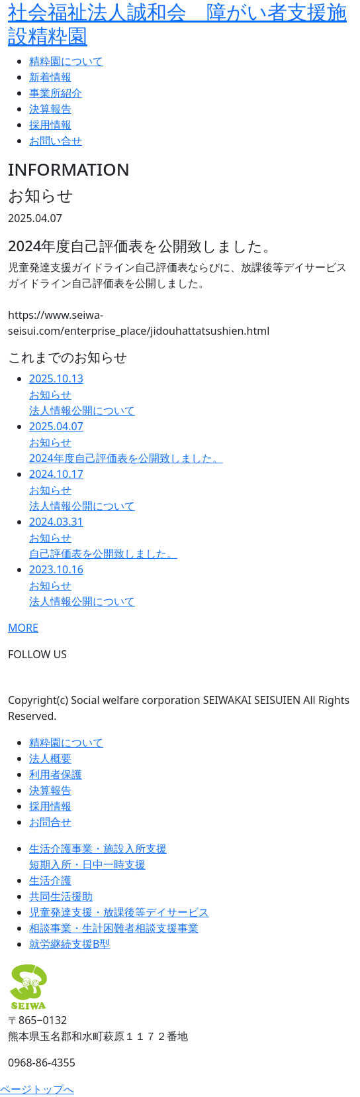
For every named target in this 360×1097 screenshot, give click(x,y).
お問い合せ (55, 140)
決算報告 (50, 108)
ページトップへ (37, 1089)
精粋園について (66, 61)
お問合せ (50, 822)
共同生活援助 (61, 896)
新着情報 (50, 77)
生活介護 (50, 880)
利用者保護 (55, 774)
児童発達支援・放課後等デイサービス (119, 912)
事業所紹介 (55, 93)
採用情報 (50, 124)
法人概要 (50, 758)
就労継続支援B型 (69, 944)
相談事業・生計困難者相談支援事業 (114, 928)
